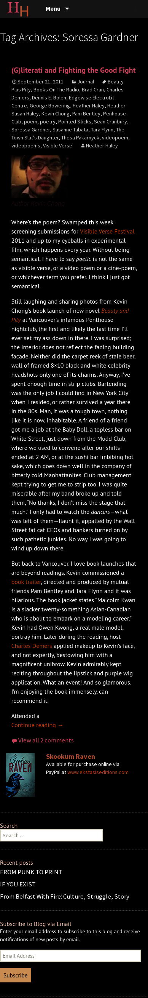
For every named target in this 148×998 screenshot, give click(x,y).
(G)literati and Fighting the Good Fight (73, 70)
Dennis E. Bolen (49, 97)
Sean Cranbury (110, 121)
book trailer (26, 581)
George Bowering (50, 105)
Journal (85, 81)
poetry (48, 121)
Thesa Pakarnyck (80, 137)
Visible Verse (57, 145)
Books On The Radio (56, 89)
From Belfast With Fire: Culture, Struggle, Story (64, 896)
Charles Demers (31, 645)
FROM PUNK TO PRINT (31, 872)
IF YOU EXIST (18, 884)
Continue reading (37, 725)
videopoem (115, 137)
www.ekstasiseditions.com (98, 772)
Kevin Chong (55, 113)
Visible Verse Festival (107, 231)
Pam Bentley (86, 113)
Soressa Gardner (30, 129)
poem (30, 121)
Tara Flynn (102, 129)
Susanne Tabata (70, 129)
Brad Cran (93, 89)
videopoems (25, 145)
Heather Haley (89, 105)
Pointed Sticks (74, 121)
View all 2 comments (46, 740)
